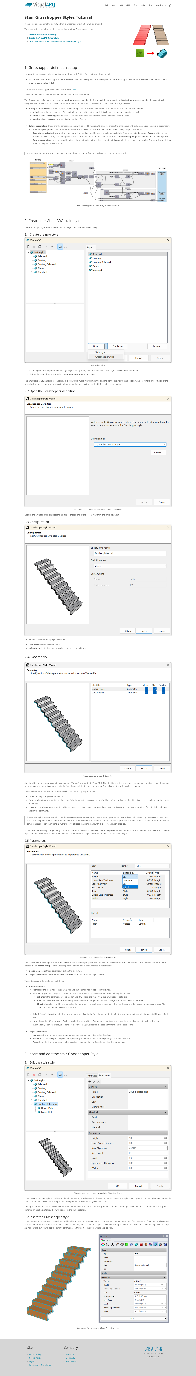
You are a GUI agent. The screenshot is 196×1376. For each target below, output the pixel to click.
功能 (106, 5)
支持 (143, 5)
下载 (121, 5)
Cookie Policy (35, 1358)
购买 (128, 5)
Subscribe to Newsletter (40, 1365)
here (74, 89)
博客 (150, 5)
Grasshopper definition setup (42, 34)
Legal (31, 1361)
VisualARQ (70, 1358)
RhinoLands (71, 1361)
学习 (135, 5)
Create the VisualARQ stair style (44, 38)
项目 (114, 5)
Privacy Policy (35, 1354)
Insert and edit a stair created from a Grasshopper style (55, 41)
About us (70, 1354)
